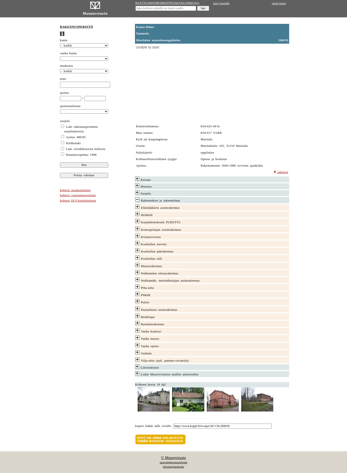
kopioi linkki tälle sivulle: (153, 426)
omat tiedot (279, 3)
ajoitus (64, 93)
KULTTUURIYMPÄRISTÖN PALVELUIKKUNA (167, 3)
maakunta (66, 66)
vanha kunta (68, 53)
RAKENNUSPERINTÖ (76, 26)
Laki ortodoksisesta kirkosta (86, 149)
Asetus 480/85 (76, 137)
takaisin (281, 172)
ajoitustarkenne (70, 106)
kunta (63, 40)
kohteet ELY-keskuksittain (78, 200)
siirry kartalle (221, 3)
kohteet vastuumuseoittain (78, 195)
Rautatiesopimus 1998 (81, 154)
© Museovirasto (173, 458)
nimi (63, 79)
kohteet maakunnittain (75, 190)
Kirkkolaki (73, 143)
